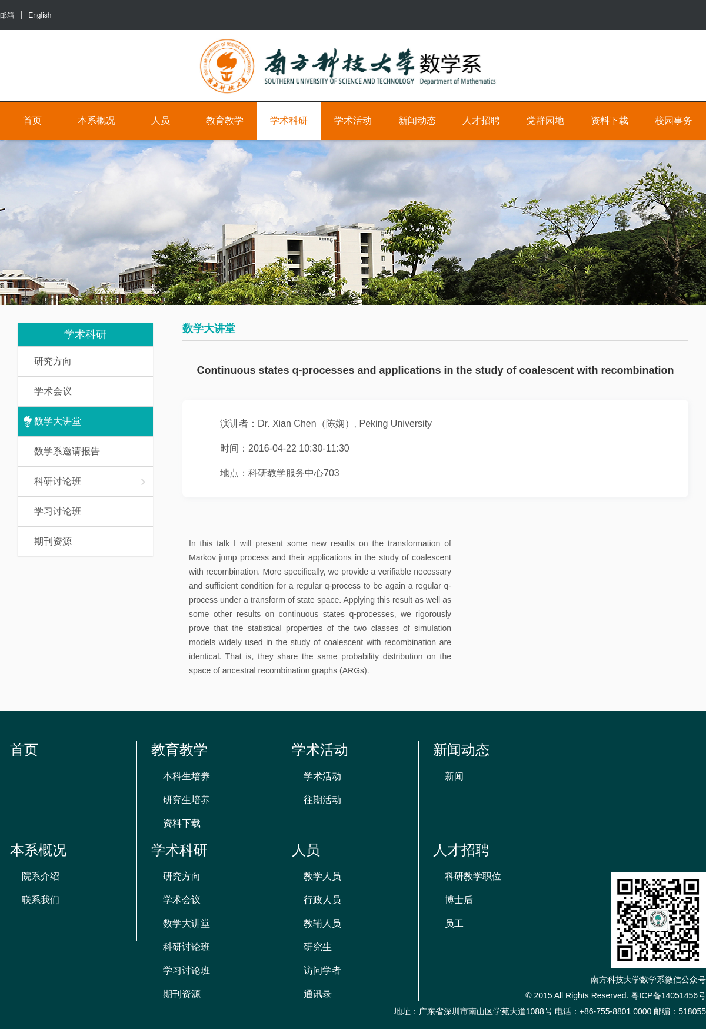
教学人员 (322, 876)
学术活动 (353, 120)
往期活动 (322, 800)
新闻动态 (417, 120)
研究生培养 (186, 800)
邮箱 (7, 15)
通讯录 (318, 994)
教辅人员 (322, 923)
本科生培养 (186, 776)
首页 (32, 120)
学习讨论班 (57, 511)
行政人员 (322, 900)
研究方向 (53, 361)
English (39, 15)
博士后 (459, 900)
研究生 (318, 947)
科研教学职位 (473, 876)
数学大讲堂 (57, 421)
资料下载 (609, 120)
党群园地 (545, 120)
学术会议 (53, 391)
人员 (160, 120)
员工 (454, 923)
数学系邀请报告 (67, 451)
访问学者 (322, 970)
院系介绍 (40, 876)
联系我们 (40, 900)
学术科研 (289, 120)
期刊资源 (53, 541)
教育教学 (225, 120)
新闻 (454, 776)
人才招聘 (481, 120)
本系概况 (96, 120)
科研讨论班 (90, 481)
